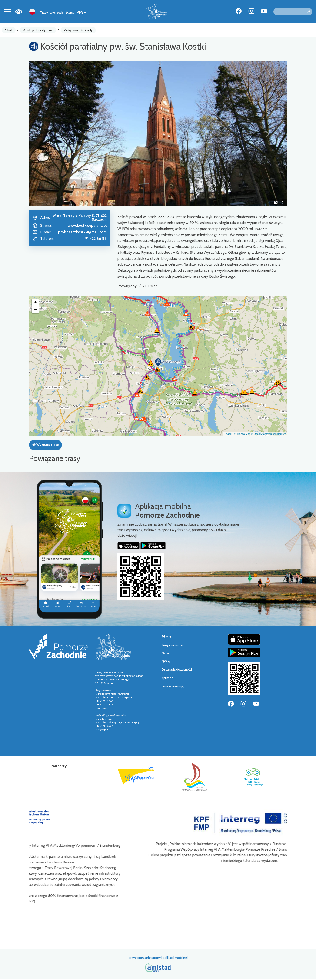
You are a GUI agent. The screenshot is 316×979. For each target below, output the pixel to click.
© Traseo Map (242, 434)
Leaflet (228, 434)
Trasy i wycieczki (51, 12)
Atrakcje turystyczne (38, 30)
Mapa (70, 12)
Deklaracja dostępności (177, 669)
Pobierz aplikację (173, 686)
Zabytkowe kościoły (78, 30)
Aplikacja (167, 678)
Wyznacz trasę (45, 445)
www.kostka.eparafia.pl (87, 225)
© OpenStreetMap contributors (268, 434)
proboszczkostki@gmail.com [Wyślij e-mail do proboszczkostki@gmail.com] (82, 232)
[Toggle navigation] (7, 11)
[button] (48, 133)
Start (8, 30)
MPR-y (81, 12)
